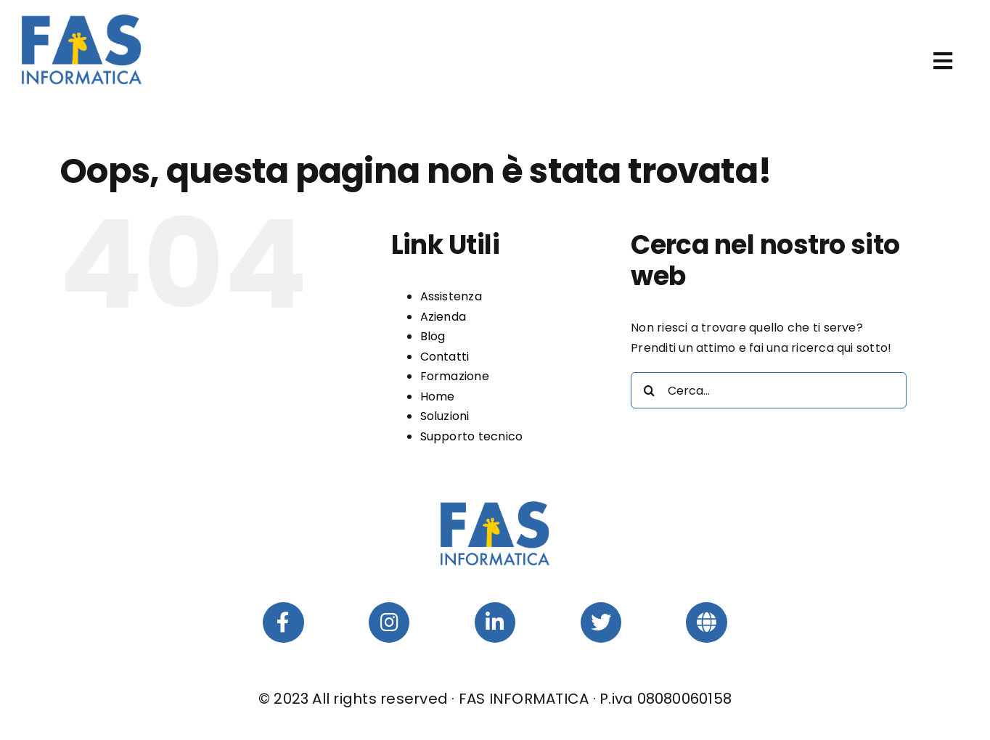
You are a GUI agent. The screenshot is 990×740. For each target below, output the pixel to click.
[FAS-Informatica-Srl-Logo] (82, 20)
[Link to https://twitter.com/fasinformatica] (601, 622)
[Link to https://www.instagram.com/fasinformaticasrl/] (389, 622)
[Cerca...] (769, 390)
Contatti (445, 356)
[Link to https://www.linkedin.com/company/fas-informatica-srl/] (495, 622)
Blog (433, 336)
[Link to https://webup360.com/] (706, 622)
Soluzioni (445, 416)
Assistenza (451, 296)
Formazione (454, 376)
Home (437, 396)
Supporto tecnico (471, 436)
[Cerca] (649, 390)
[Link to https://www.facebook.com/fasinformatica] (283, 622)
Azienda (443, 316)
